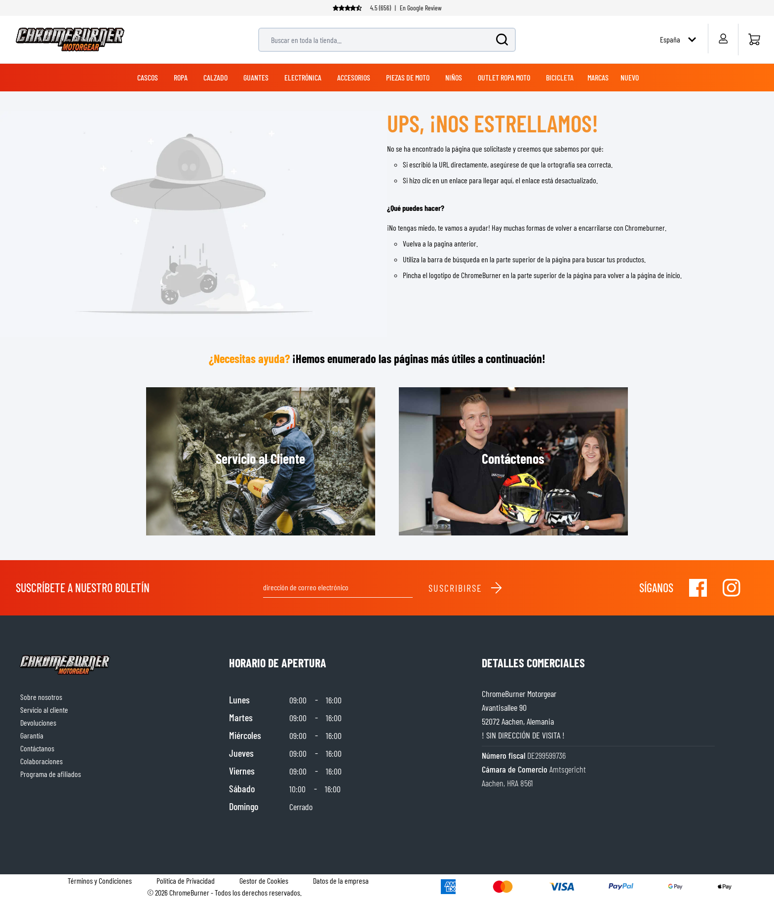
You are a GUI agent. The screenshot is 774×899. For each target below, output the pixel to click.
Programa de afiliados (50, 773)
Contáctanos (37, 748)
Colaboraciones (41, 761)
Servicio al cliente (44, 709)
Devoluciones (38, 722)
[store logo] (70, 39)
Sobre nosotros (41, 696)
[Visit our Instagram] (731, 588)
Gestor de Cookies (263, 880)
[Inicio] (754, 39)
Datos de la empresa (341, 880)
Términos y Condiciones (100, 880)
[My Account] (723, 38)
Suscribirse (465, 588)
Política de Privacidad (185, 880)
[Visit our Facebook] (698, 588)
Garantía (31, 735)
